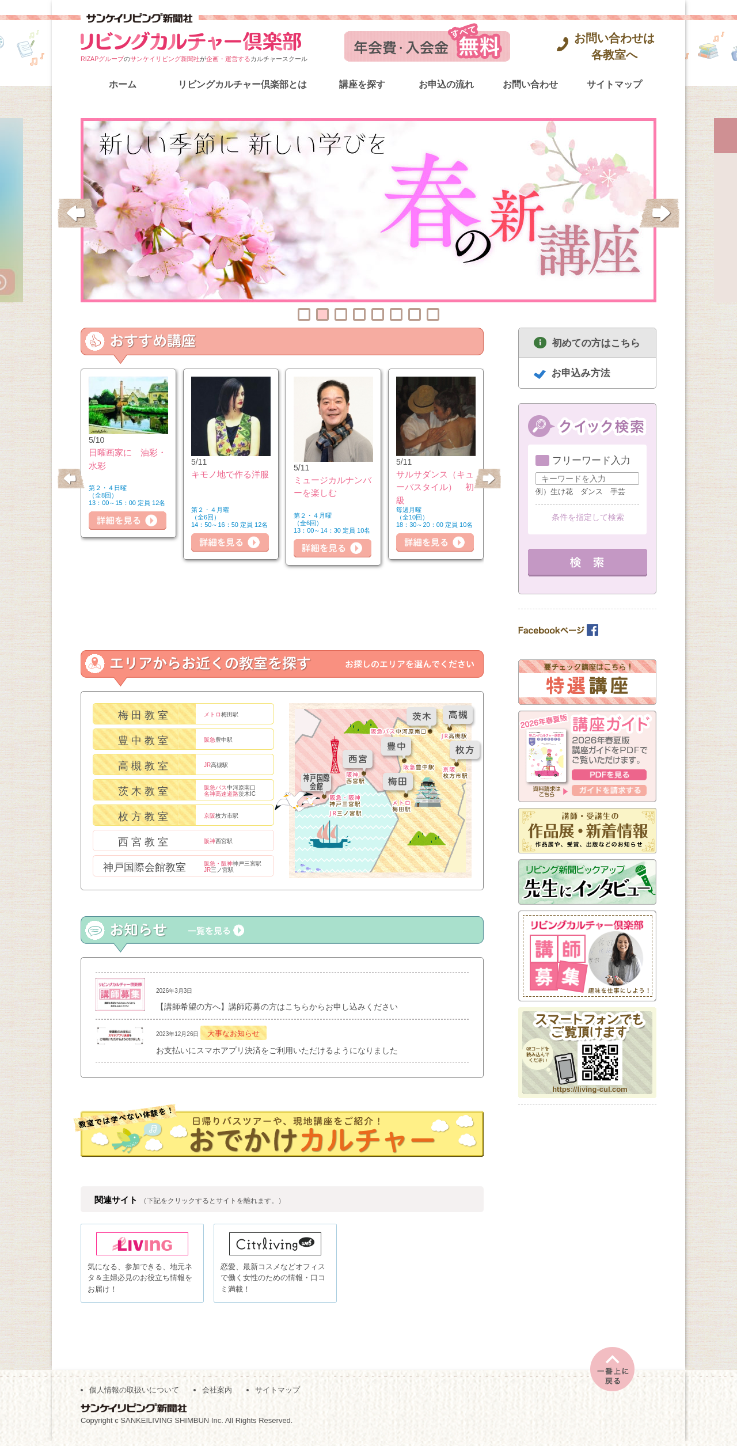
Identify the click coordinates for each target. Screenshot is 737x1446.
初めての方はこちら (596, 342)
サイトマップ (614, 84)
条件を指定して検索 (588, 517)
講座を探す (362, 84)
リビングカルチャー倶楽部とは (242, 84)
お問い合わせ (530, 84)
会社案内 (217, 1395)
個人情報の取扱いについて (134, 1395)
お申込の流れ (446, 84)
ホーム (122, 84)
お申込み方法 (581, 372)
